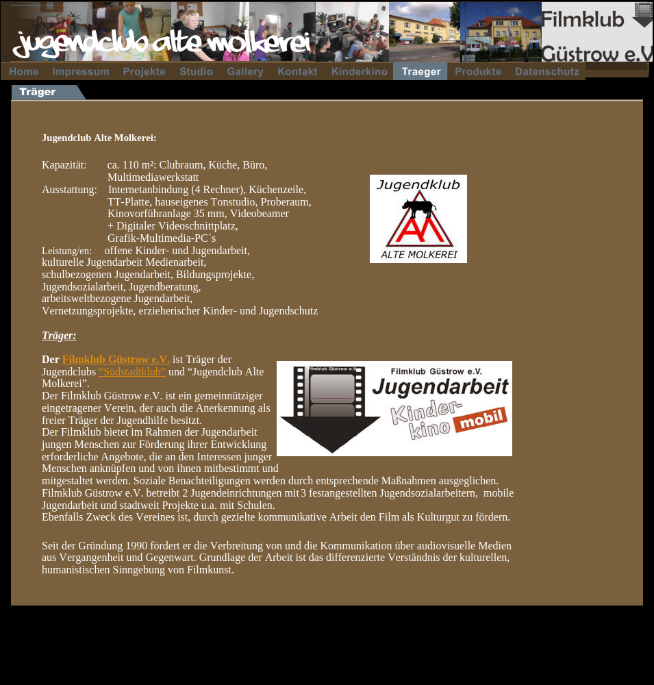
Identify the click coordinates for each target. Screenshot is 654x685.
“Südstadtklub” (132, 371)
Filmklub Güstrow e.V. (116, 359)
